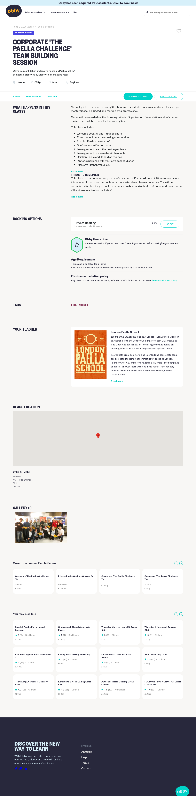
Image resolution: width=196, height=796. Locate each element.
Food (73, 304)
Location (52, 96)
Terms (85, 762)
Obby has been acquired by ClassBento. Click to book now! (98, 3)
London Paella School (125, 332)
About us (86, 751)
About (16, 96)
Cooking (83, 304)
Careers (86, 768)
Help (84, 757)
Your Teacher (33, 96)
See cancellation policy (164, 280)
